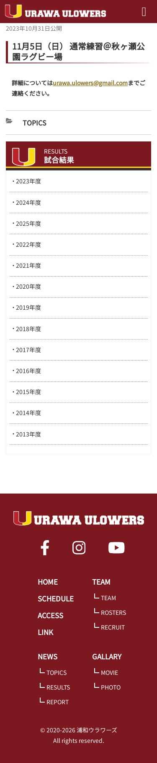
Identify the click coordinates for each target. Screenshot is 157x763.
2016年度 (28, 370)
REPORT (57, 702)
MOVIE (109, 672)
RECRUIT (113, 627)
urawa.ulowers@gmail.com (90, 82)
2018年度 (28, 328)
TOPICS (56, 672)
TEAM (101, 582)
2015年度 (28, 391)
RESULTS (58, 687)
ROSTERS (113, 612)
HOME (48, 582)
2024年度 (28, 202)
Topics (34, 123)
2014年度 (28, 412)
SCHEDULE (56, 598)
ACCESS (50, 615)
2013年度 (28, 434)
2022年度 (28, 244)
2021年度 (28, 265)
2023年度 (28, 181)
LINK (45, 632)
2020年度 (28, 286)
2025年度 (28, 223)
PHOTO (111, 687)
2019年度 (28, 307)
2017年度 (28, 349)
